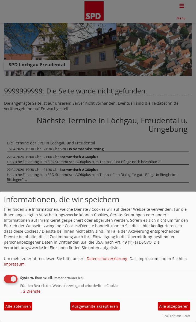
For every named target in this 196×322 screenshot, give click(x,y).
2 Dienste (30, 291)
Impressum (14, 264)
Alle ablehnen (18, 306)
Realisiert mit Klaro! (176, 316)
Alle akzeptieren (174, 306)
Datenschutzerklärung (107, 258)
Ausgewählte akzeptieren (95, 306)
